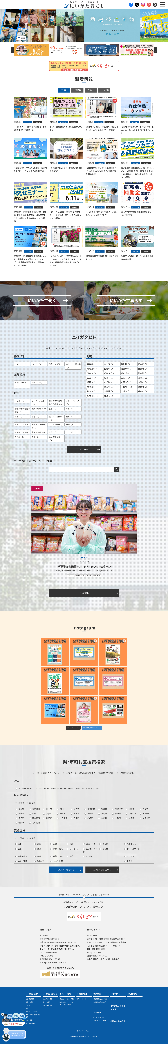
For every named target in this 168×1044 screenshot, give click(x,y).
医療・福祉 (29, 1021)
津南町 (75, 818)
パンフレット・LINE (99, 1021)
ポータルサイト (132, 849)
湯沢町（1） (109, 387)
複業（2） (36, 437)
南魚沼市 (34, 818)
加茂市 (75, 814)
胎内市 (75, 809)
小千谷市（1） (110, 382)
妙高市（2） (143, 391)
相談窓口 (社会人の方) (100, 999)
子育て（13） (37, 382)
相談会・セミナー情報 (67, 999)
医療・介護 (89, 844)
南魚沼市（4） (93, 387)
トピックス (104, 90)
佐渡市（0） (109, 396)
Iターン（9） (37, 364)
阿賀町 (130, 809)
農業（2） (53, 409)
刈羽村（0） (109, 391)
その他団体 (35, 823)
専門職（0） (20, 437)
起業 (53, 844)
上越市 (116, 818)
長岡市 (116, 814)
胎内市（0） (143, 364)
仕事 (18, 844)
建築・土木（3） (22, 432)
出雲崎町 (145, 814)
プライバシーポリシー (84, 1031)
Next (142, 26)
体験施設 (39, 861)
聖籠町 (102, 809)
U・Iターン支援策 (98, 1018)
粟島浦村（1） (93, 364)
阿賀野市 (117, 809)
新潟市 (89, 576)
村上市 (47, 809)
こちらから (49, 956)
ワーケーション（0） (38, 403)
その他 (103, 844)
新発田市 (90, 809)
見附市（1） (143, 378)
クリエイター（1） (57, 424)
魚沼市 (20, 818)
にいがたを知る (47, 999)
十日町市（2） (127, 387)
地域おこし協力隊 (31, 1012)
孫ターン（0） (55, 364)
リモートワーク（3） (72, 403)
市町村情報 (132, 994)
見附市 (102, 814)
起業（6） (70, 417)
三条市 (89, 814)
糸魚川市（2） (93, 396)
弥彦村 (47, 814)
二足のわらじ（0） (54, 439)
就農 (70, 844)
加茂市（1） (109, 378)
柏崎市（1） (92, 391)
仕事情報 (77, 90)
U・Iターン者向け (24, 788)
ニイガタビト (82, 994)
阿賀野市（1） (127, 369)
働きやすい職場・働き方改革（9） (56, 403)
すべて (64, 90)
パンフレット (131, 844)
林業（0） (70, 409)
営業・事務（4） (39, 432)
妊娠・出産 (56, 856)
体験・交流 (21, 861)
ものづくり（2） (22, 424)
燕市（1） (125, 373)
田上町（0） (92, 378)
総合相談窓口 (30, 999)
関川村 (61, 809)
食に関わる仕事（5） (55, 419)
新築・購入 (56, 849)
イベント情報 (65, 994)
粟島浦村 (34, 809)
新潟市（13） (110, 373)
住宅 (18, 849)
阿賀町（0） (143, 369)
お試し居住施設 (47, 1006)
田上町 (61, 814)
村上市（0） (109, 364)
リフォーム (73, 849)
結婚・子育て (22, 856)
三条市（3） (126, 378)
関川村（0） (126, 364)
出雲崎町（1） (127, 382)
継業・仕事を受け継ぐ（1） (22, 411)
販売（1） (53, 432)
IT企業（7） (20, 401)
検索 (116, 470)
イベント (90, 90)
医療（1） (19, 417)
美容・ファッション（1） (39, 426)
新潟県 (20, 809)
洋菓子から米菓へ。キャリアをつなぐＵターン (84, 567)
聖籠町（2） (109, 369)
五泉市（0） (92, 373)
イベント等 (56, 861)
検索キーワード (81, 999)
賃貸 (37, 849)
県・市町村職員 (30, 1024)
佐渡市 (20, 823)
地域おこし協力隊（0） (73, 366)
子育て (71, 856)
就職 (37, 844)
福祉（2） (36, 417)
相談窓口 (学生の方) (99, 1002)
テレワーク (29, 1006)
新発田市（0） (93, 369)
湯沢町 (47, 818)
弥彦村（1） (143, 373)
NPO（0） (70, 424)
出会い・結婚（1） (20, 384)
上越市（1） (126, 391)
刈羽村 (102, 818)
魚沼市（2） (143, 382)
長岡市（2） (92, 382)
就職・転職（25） (39, 409)
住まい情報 (46, 1002)
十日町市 (62, 818)
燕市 (32, 814)
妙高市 (130, 818)
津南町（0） (143, 387)
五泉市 (144, 809)
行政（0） (70, 432)
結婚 (37, 856)
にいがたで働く (32, 994)
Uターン (70, 576)
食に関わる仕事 (79, 576)
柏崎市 (89, 818)
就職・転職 (96, 576)
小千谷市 (131, 814)
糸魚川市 (145, 818)
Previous (26, 26)
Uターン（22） (21, 364)
